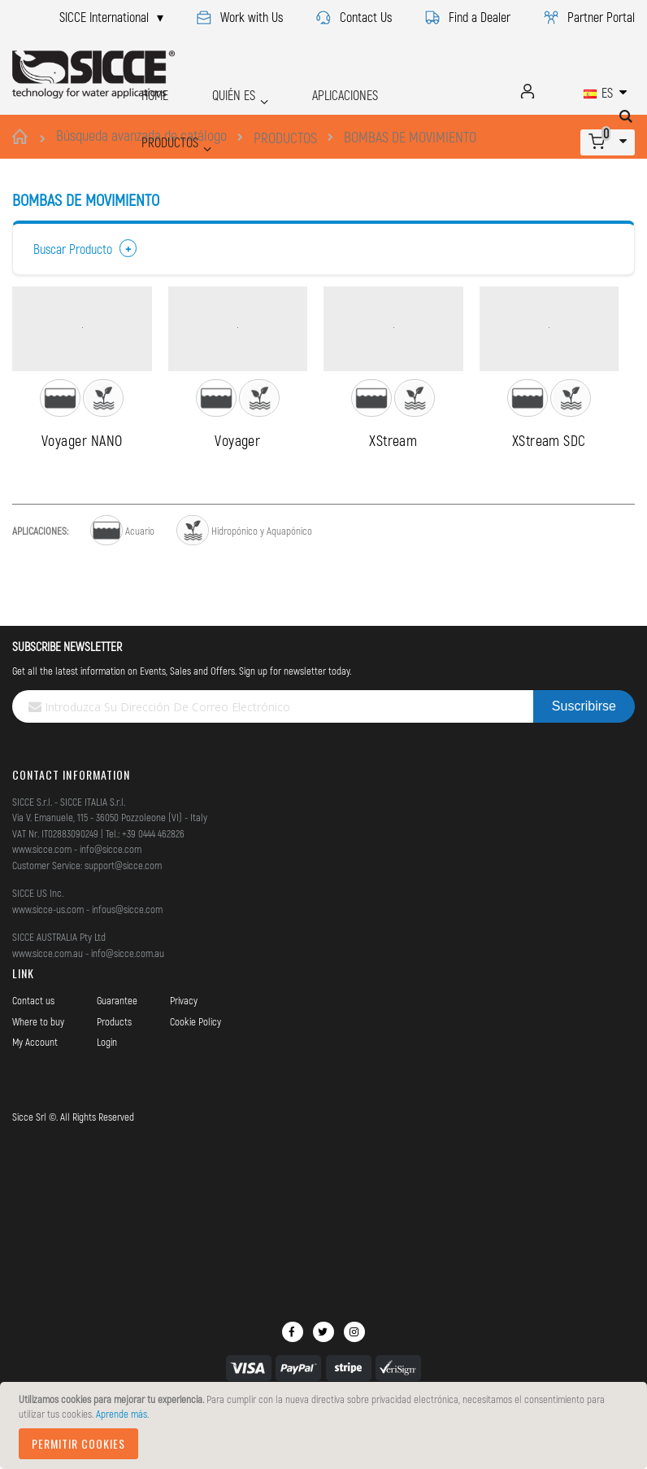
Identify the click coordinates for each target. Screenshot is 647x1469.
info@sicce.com (110, 900)
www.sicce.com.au (47, 1004)
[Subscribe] (584, 758)
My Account (35, 1093)
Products (114, 1072)
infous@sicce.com (127, 960)
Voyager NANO (81, 492)
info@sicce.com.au (127, 1004)
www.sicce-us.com (48, 960)
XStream (393, 492)
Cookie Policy (195, 1072)
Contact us (33, 1052)
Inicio (22, 137)
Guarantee (117, 1052)
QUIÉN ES (212, 90)
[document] (326, 1425)
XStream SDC (549, 492)
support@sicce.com (123, 916)
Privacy (184, 1052)
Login (107, 1093)
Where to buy (38, 1072)
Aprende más (121, 1413)
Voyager (237, 492)
